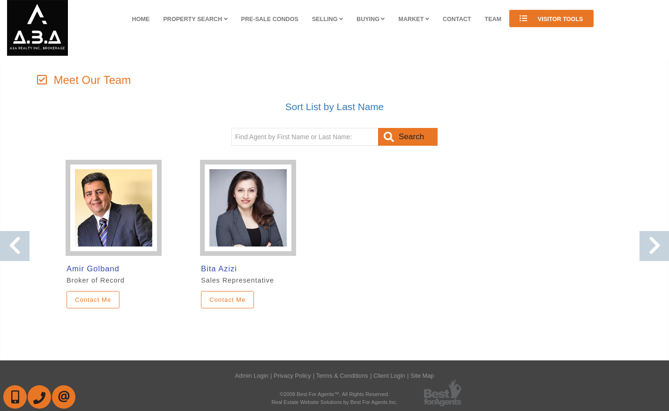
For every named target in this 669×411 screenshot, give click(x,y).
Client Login (389, 375)
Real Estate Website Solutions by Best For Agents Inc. (334, 402)
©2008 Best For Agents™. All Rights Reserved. (334, 394)
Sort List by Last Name (334, 106)
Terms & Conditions (342, 375)
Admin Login (251, 375)
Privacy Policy (292, 375)
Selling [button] (327, 19)
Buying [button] (371, 19)
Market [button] (414, 19)
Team (493, 19)
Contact (457, 19)
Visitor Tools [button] (551, 18)
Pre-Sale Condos (269, 19)
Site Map (422, 375)
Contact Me (93, 299)
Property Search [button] (195, 19)
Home (141, 19)
